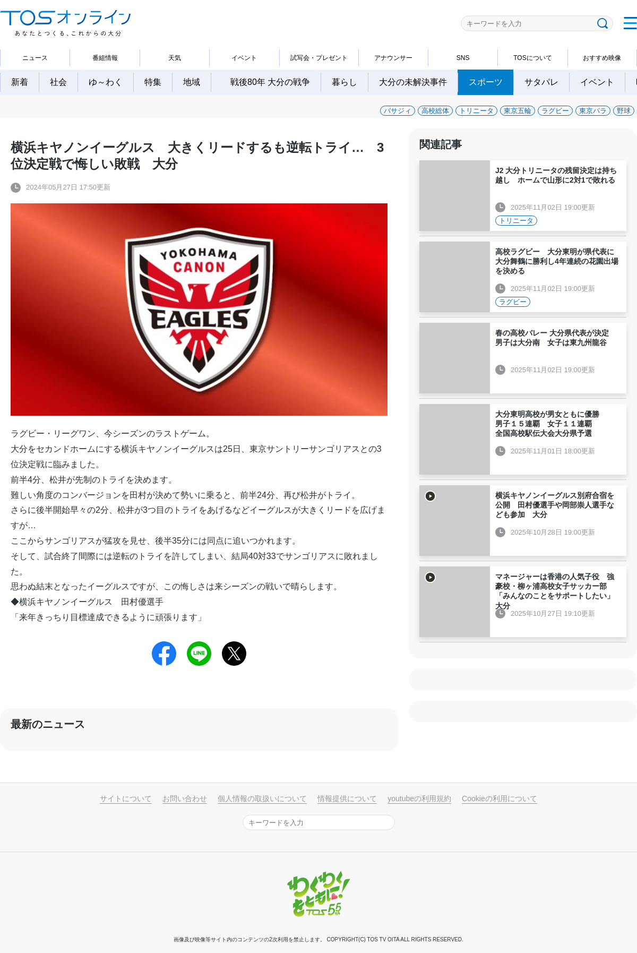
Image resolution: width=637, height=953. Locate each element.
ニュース (35, 58)
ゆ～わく (106, 82)
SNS (463, 58)
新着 (19, 82)
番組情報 (105, 58)
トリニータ (476, 111)
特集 (152, 82)
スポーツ (486, 82)
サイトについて (126, 798)
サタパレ (541, 82)
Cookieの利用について (499, 798)
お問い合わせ (184, 798)
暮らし (344, 82)
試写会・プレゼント (319, 58)
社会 (58, 82)
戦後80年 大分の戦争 (274, 82)
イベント (244, 58)
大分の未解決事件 (413, 82)
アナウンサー (393, 58)
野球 (624, 111)
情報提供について (347, 798)
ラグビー (555, 111)
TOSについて (532, 58)
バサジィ (397, 111)
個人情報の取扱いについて (262, 798)
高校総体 (435, 111)
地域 (191, 82)
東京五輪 (517, 111)
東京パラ (593, 111)
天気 (174, 58)
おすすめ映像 (602, 58)
